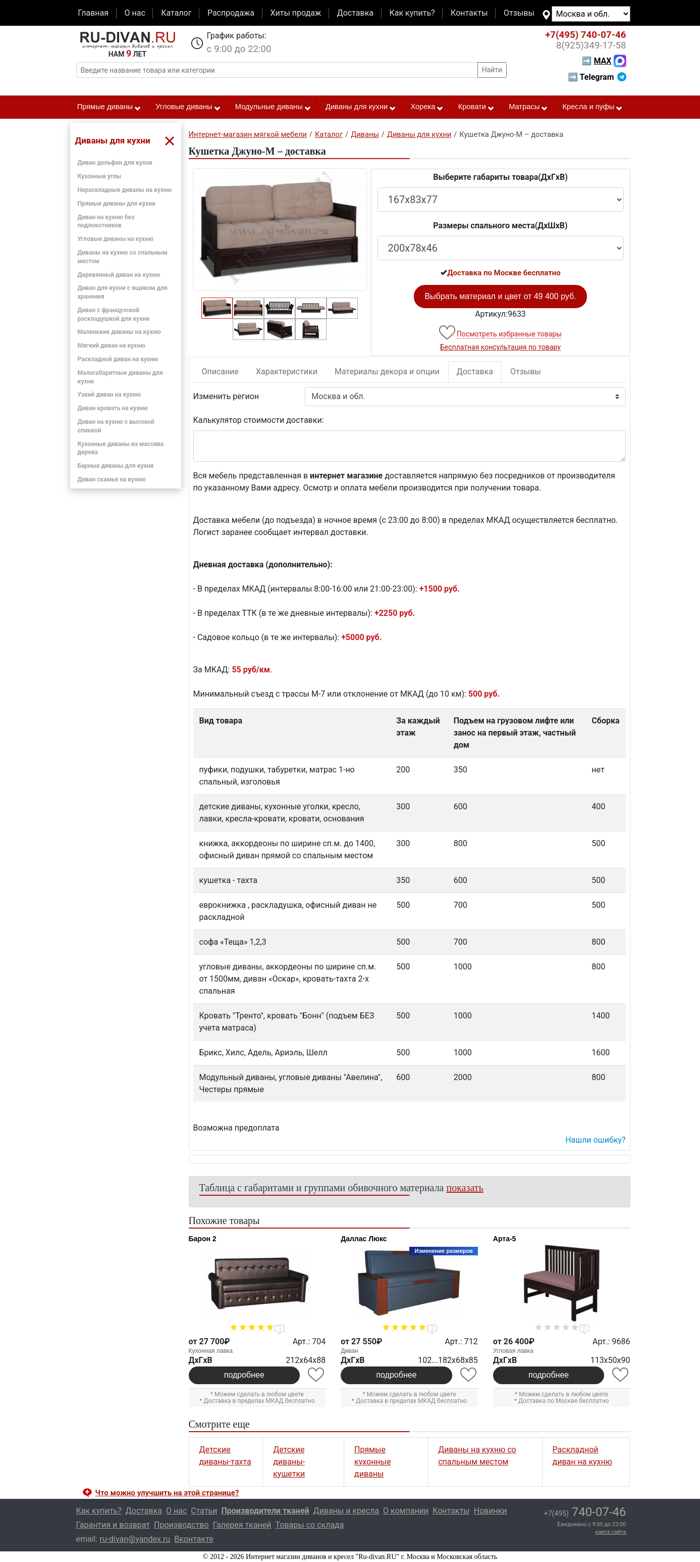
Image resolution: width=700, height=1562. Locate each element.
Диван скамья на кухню (112, 479)
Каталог (176, 13)
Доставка (355, 13)
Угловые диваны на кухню (115, 238)
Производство (181, 1525)
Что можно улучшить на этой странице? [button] (167, 1492)
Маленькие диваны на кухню (119, 331)
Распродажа (230, 13)
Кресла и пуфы (592, 107)
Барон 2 (203, 1239)
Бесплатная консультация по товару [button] (500, 347)
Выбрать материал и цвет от (500, 296)
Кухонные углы (100, 176)
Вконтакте (193, 1539)
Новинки (490, 1511)
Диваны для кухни (361, 107)
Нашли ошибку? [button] (595, 1140)
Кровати (476, 107)
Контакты (469, 13)
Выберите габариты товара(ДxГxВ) (500, 177)
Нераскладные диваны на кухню (125, 189)
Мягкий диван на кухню (111, 345)
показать (465, 1187)
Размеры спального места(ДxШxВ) (500, 225)
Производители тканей (265, 1511)
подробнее (244, 1375)
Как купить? (412, 13)
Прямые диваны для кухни (116, 203)
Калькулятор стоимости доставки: (258, 420)
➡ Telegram (597, 77)
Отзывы (519, 13)
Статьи (204, 1511)
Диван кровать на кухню (113, 408)
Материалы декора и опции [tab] (387, 371)
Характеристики (286, 371)
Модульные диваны (273, 107)
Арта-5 (504, 1239)
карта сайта (611, 1532)
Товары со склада (310, 1525)
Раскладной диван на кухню (118, 359)
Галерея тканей (242, 1525)
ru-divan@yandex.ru (134, 1539)
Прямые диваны (109, 107)
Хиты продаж (296, 13)
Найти (492, 70)
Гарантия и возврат (113, 1525)
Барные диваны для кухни (116, 465)
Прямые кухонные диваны (372, 1462)
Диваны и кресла (346, 1511)
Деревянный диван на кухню (119, 274)
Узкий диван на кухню (109, 394)
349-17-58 (591, 45)
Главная (93, 13)
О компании (405, 1511)
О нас (134, 13)
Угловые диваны (188, 107)
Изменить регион (226, 396)
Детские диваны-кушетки (289, 1462)
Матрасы (528, 107)
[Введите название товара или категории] (277, 70)
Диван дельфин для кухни (115, 162)
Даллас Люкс (364, 1239)
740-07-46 (585, 34)
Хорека (427, 107)
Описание (220, 371)
